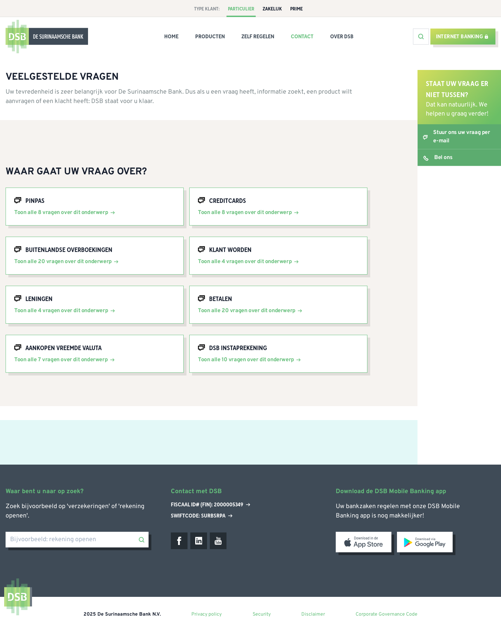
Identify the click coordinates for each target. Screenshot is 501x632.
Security (262, 614)
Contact (302, 36)
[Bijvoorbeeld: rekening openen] (77, 539)
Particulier (241, 9)
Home (171, 36)
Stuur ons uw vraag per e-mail (461, 136)
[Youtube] (218, 540)
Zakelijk (272, 9)
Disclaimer (313, 614)
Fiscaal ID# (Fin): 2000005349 (210, 505)
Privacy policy (206, 614)
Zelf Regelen (257, 36)
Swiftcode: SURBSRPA (201, 516)
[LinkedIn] (198, 540)
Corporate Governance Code (387, 614)
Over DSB (341, 36)
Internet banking (462, 36)
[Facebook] (179, 540)
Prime (296, 9)
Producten (210, 36)
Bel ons (443, 157)
